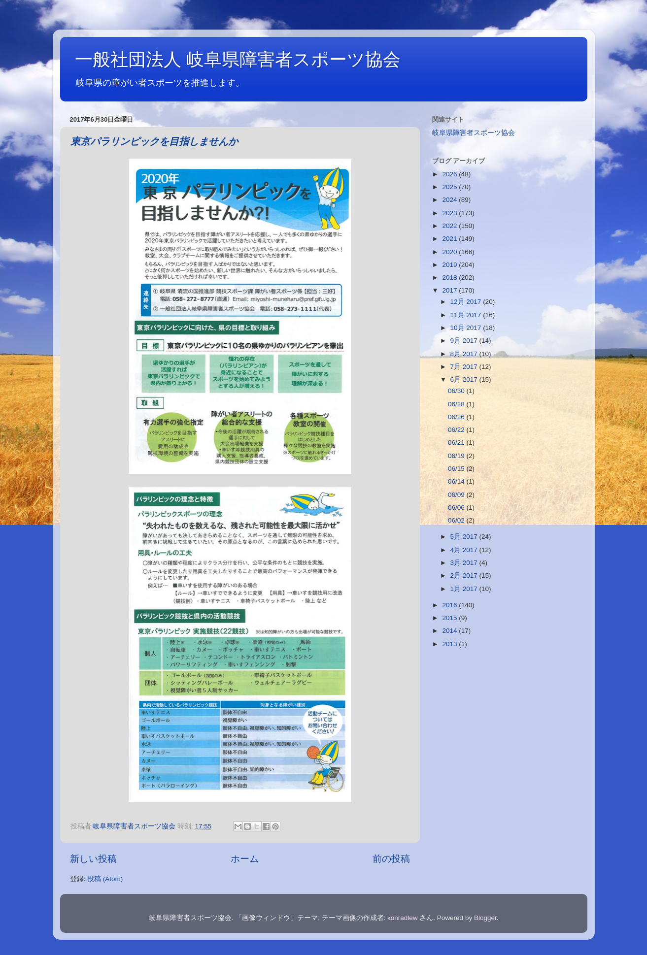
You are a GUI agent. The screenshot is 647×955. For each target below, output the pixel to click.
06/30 (457, 391)
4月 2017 (464, 550)
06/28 (457, 404)
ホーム (245, 859)
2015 (450, 618)
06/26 (457, 417)
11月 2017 (466, 315)
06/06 (457, 507)
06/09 (457, 494)
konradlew (402, 918)
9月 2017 (464, 340)
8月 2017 (464, 354)
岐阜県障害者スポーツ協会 (473, 132)
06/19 (457, 456)
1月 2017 (464, 589)
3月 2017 (464, 562)
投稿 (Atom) (105, 879)
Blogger (485, 918)
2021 (450, 238)
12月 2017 (466, 301)
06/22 (457, 429)
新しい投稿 (93, 859)
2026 (450, 174)
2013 (450, 644)
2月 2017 (464, 575)
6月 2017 (464, 379)
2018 (450, 277)
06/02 (457, 520)
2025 (450, 187)
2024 (450, 199)
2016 (450, 605)
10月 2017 (466, 327)
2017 (450, 290)
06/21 (457, 442)
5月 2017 (464, 536)
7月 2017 (464, 366)
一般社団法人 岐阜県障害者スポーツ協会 (238, 59)
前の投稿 (391, 859)
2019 (450, 264)
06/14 (457, 481)
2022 (450, 226)
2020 (450, 252)
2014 (450, 630)
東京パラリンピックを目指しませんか (154, 142)
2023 (450, 213)
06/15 (457, 468)
